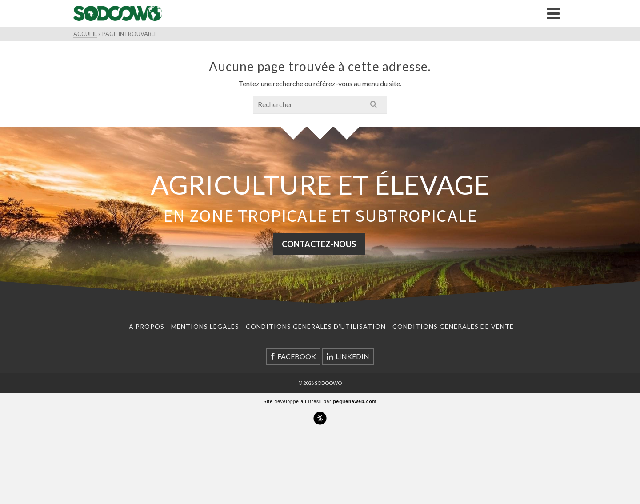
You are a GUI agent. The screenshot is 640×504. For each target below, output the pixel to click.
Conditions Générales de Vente (453, 326)
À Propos (146, 326)
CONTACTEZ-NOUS (319, 244)
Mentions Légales (205, 326)
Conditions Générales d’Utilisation (316, 326)
